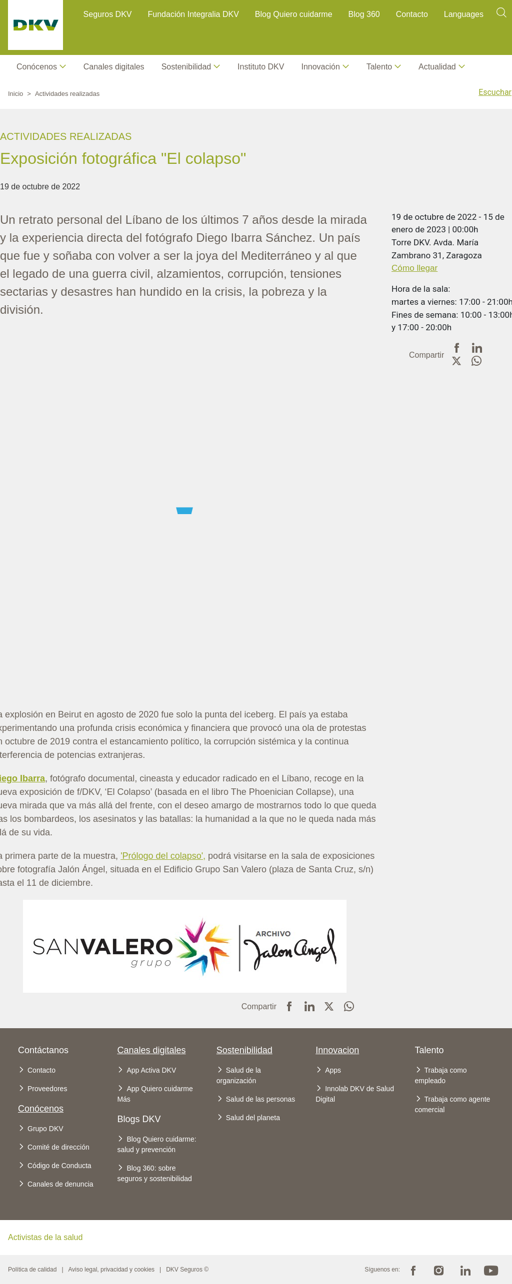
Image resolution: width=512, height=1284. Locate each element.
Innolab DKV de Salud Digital (355, 1094)
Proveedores (47, 1089)
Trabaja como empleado (441, 1075)
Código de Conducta (60, 1166)
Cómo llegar (415, 268)
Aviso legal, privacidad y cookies (111, 1269)
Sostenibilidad (244, 1050)
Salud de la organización (238, 1075)
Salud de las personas (261, 1099)
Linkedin (465, 1270)
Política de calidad (32, 1269)
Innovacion (337, 1050)
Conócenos (36, 66)
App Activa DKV (151, 1070)
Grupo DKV (46, 1129)
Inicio (15, 93)
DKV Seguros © (187, 1269)
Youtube (491, 1270)
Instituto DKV (261, 66)
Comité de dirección (59, 1147)
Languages (464, 14)
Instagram (439, 1270)
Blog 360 (364, 14)
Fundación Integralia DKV (193, 14)
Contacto (412, 14)
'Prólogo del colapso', (163, 856)
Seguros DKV (108, 14)
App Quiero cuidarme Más (154, 1094)
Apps (333, 1070)
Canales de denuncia (61, 1184)
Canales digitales (114, 66)
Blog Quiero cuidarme (293, 14)
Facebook (413, 1270)
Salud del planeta (253, 1118)
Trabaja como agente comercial (452, 1104)
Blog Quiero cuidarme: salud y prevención (156, 1144)
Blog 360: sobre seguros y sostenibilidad (154, 1173)
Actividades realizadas (67, 93)
